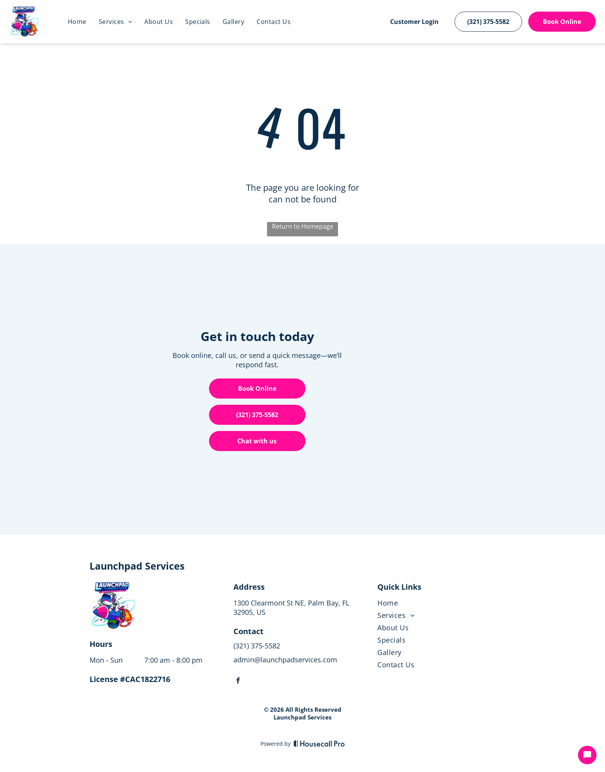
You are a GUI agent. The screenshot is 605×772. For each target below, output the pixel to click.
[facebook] (238, 681)
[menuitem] (77, 21)
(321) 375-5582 (256, 645)
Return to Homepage (302, 226)
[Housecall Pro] (319, 743)
